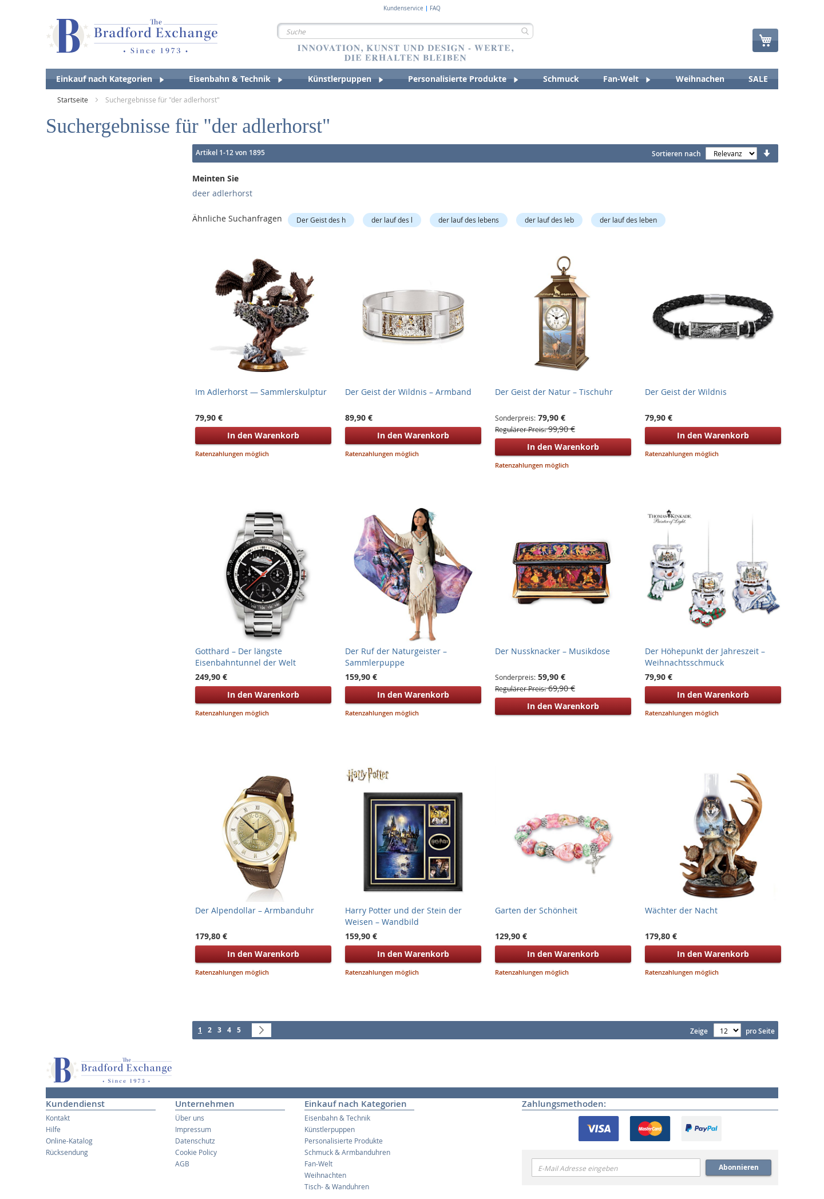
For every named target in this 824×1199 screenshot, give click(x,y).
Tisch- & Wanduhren (336, 1186)
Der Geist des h (321, 219)
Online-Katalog (69, 1140)
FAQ (435, 8)
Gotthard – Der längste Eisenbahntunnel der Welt (245, 657)
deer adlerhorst (222, 193)
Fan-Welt (318, 1163)
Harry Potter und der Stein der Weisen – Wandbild (403, 916)
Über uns (189, 1117)
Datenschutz (195, 1140)
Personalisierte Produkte (343, 1140)
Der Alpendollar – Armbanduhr (254, 910)
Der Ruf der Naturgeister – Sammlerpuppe (396, 657)
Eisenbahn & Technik (337, 1117)
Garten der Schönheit (536, 910)
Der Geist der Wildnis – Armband (408, 391)
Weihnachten (325, 1175)
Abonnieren (739, 1167)
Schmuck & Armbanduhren (347, 1152)
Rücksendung (67, 1152)
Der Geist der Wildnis (686, 391)
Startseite (73, 99)
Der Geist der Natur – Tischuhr (554, 391)
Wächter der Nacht (681, 910)
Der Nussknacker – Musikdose (552, 651)
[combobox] (405, 31)
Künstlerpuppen (329, 1129)
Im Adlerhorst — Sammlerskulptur (261, 391)
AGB (182, 1163)
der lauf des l (392, 219)
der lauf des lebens (468, 219)
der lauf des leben (628, 219)
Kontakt (58, 1117)
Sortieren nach (676, 154)
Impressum (193, 1129)
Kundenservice (403, 8)
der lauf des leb (549, 219)
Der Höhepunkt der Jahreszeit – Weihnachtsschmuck (705, 657)
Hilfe (53, 1129)
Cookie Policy (196, 1152)
